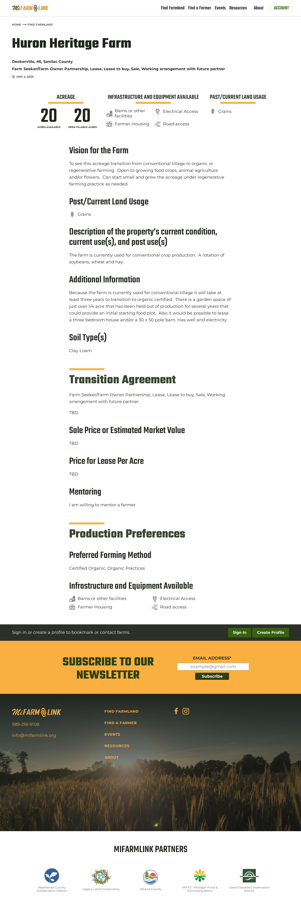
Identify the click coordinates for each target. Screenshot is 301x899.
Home (16, 24)
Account (281, 8)
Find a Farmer (199, 8)
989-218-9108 (25, 724)
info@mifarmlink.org (34, 735)
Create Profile (270, 632)
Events (220, 8)
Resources (238, 8)
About (258, 8)
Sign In (239, 632)
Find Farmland (173, 8)
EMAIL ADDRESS (212, 658)
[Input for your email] (213, 667)
